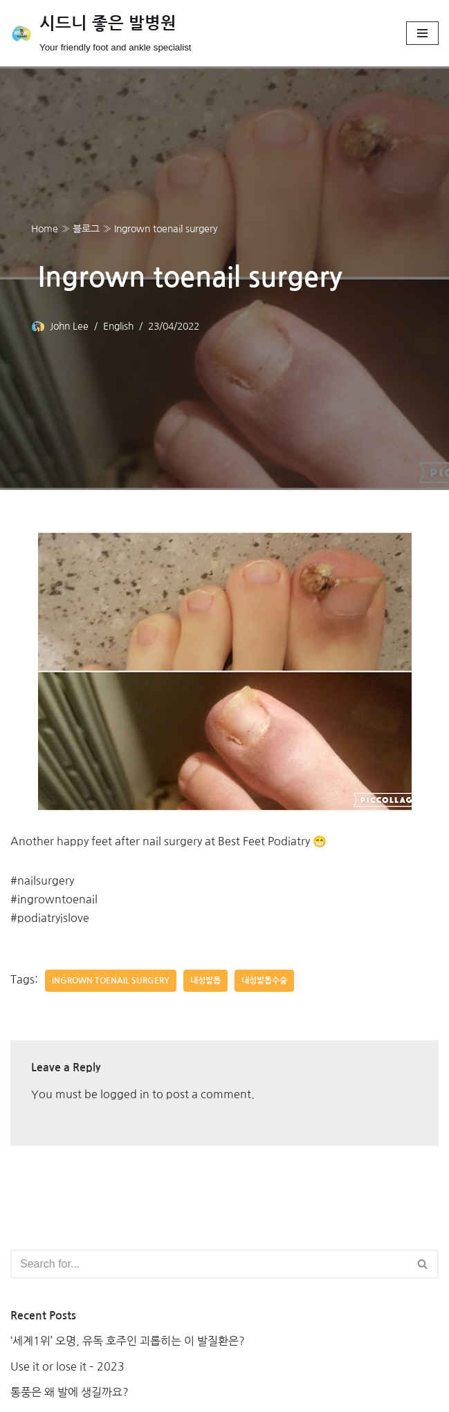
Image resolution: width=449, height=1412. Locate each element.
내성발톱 (205, 981)
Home (44, 229)
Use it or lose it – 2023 (67, 1366)
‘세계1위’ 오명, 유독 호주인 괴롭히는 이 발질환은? (127, 1340)
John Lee (69, 326)
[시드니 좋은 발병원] (101, 33)
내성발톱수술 (264, 981)
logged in (124, 1094)
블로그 (86, 229)
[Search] (208, 1264)
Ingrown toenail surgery (110, 981)
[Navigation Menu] (422, 33)
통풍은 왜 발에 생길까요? (69, 1391)
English (118, 326)
